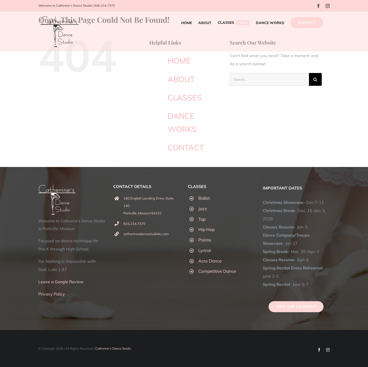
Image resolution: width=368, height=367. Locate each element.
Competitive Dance (217, 271)
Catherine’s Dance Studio (113, 348)
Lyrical (204, 250)
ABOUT (181, 79)
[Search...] (269, 79)
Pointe (204, 240)
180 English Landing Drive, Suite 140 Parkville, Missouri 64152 (148, 205)
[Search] (315, 79)
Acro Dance (210, 261)
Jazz (202, 208)
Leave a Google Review (61, 281)
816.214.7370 (134, 224)
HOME (179, 61)
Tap (202, 219)
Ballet (204, 198)
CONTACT (186, 147)
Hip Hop (206, 229)
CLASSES (185, 97)
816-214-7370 (104, 5)
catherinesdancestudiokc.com (146, 234)
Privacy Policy (51, 294)
